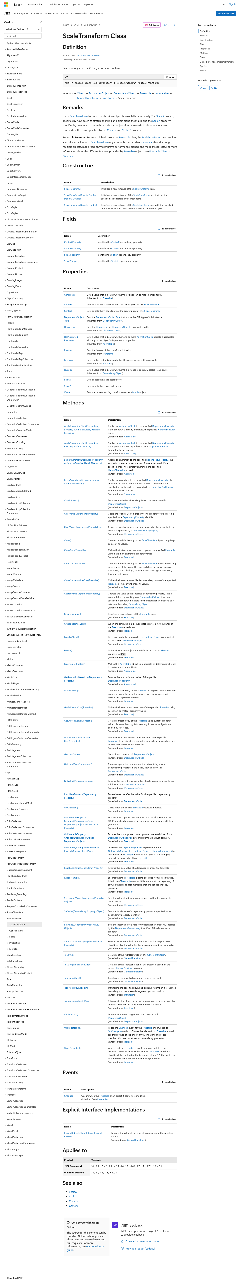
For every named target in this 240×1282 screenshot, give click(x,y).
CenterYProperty (72, 248)
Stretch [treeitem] (10, 979)
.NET (76, 24)
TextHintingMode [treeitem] (15, 1021)
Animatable (161, 93)
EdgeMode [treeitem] (12, 292)
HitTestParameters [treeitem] (16, 537)
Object (81, 93)
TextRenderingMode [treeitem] (17, 1033)
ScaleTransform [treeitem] (17, 924)
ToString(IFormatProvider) (77, 964)
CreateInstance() (72, 613)
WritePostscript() (72, 1027)
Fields (203, 44)
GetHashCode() (72, 754)
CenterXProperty (72, 242)
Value (67, 392)
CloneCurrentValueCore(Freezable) (81, 580)
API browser (90, 24)
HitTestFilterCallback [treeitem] (17, 531)
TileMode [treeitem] (11, 1046)
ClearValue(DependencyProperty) (81, 513)
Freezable (145, 93)
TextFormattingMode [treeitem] (17, 1015)
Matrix (135, 392)
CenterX (111, 130)
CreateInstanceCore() (75, 623)
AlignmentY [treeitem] (12, 61)
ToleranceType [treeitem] (14, 1052)
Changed (129, 854)
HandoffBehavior (166, 429)
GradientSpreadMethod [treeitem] (19, 490)
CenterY (126, 130)
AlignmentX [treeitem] (12, 55)
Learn (66, 24)
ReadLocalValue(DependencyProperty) (83, 867)
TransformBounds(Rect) (76, 987)
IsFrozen (68, 360)
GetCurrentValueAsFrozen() (78, 720)
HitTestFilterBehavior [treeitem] (17, 525)
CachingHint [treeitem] (13, 134)
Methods (204, 52)
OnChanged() (71, 807)
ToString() (69, 954)
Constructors (206, 39)
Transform (108, 98)
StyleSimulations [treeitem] (15, 985)
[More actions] (174, 25)
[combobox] (23, 29)
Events (203, 57)
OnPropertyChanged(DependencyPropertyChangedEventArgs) (140, 851)
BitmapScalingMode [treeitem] (17, 91)
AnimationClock (145, 336)
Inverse (68, 350)
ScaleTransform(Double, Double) (80, 204)
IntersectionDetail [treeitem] (16, 622)
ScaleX (160, 116)
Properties (205, 48)
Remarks (204, 35)
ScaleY (156, 120)
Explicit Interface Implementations (217, 61)
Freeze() (68, 650)
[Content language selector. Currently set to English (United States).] (19, 1276)
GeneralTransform (87, 98)
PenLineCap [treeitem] (12, 784)
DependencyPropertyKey (145, 530)
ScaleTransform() (72, 188)
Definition (205, 31)
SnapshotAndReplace (159, 446)
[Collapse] (40, 22)
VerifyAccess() (71, 1014)
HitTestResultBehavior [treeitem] (18, 549)
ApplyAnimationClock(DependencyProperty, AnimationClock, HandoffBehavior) (82, 429)
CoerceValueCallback (150, 597)
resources (146, 142)
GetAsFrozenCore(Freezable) (78, 707)
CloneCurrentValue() (74, 563)
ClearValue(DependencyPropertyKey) (83, 527)
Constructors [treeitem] (16, 930)
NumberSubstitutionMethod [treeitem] (21, 713)
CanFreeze (69, 294)
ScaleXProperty (72, 254)
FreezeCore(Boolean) (74, 663)
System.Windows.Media (88, 55)
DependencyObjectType (108, 317)
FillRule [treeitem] (10, 322)
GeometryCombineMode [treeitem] (19, 430)
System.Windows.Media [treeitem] (19, 43)
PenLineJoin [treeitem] (12, 790)
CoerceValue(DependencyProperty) (82, 593)
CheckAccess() (71, 500)
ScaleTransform (79, 116)
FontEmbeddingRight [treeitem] (17, 334)
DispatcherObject (99, 93)
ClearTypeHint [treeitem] (14, 152)
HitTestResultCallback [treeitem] (17, 555)
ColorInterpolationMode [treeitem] (19, 176)
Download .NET (226, 13)
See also (204, 70)
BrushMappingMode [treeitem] (17, 116)
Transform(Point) (72, 977)
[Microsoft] (6, 4)
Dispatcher (69, 327)
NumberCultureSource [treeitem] (18, 701)
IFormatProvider (124, 968)
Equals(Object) (71, 637)
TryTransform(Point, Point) (77, 1001)
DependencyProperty (163, 426)
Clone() (67, 540)
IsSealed (68, 369)
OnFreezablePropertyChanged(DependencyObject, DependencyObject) (79, 838)
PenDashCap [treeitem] (13, 778)
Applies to (205, 66)
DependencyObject (125, 93)
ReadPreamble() (72, 877)
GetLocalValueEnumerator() (78, 764)
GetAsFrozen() (71, 690)
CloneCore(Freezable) (75, 550)
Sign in (232, 4)
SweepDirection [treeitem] (15, 991)
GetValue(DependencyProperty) (80, 780)
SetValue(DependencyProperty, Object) (84, 911)
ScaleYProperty (72, 261)
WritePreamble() (72, 1048)
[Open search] (224, 4)
